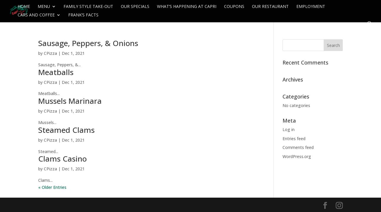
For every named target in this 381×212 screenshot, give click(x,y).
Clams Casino (62, 158)
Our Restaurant (270, 6)
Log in (289, 129)
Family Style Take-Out (88, 6)
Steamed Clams (66, 130)
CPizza (50, 53)
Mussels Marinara (70, 101)
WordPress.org (297, 156)
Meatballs (55, 72)
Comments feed (298, 147)
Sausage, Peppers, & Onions (88, 43)
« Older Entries (52, 187)
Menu (44, 6)
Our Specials (135, 6)
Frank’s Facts (83, 15)
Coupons (234, 6)
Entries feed (294, 138)
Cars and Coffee (36, 15)
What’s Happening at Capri (186, 6)
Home (24, 6)
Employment (310, 6)
